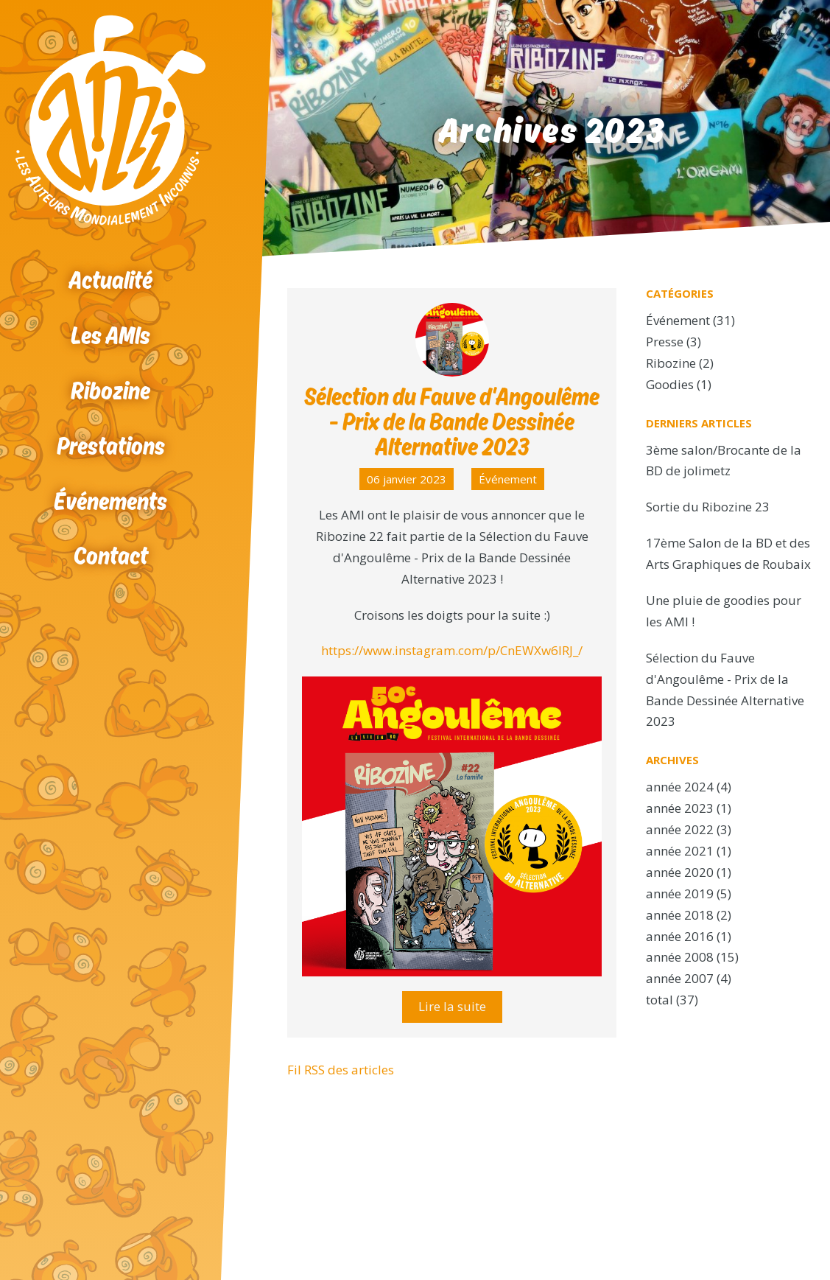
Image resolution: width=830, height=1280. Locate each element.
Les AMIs (110, 335)
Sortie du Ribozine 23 (708, 506)
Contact (111, 555)
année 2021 (680, 850)
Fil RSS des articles (340, 1069)
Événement (508, 479)
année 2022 (680, 829)
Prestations (111, 445)
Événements (110, 500)
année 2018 (680, 914)
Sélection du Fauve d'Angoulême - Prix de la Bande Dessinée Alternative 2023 (451, 421)
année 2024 (680, 786)
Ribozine (110, 390)
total (661, 999)
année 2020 (680, 872)
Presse (664, 341)
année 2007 (680, 978)
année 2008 (680, 956)
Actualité (110, 279)
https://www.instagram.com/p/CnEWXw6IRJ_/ (452, 650)
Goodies (670, 384)
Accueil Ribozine (110, 120)
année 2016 (680, 936)
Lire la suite (452, 1006)
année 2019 (680, 893)
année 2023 (680, 808)
